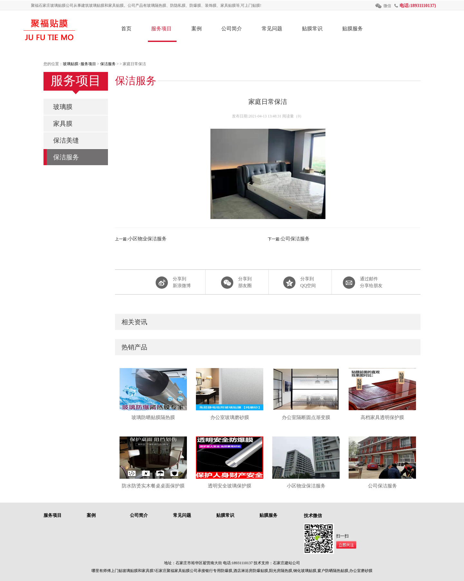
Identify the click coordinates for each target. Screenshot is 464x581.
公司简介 (231, 28)
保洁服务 (108, 64)
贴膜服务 (352, 28)
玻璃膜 (62, 106)
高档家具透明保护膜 (382, 417)
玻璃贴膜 (70, 64)
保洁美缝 (66, 140)
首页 (126, 28)
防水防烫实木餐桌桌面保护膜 (153, 485)
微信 (387, 6)
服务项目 (161, 28)
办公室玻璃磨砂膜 (229, 417)
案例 (196, 28)
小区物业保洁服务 (147, 238)
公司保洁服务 (295, 238)
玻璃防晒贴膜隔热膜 (153, 417)
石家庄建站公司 (286, 563)
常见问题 (272, 28)
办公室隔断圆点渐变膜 (306, 417)
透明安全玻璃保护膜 (229, 485)
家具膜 (62, 123)
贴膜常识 (312, 28)
